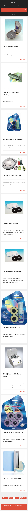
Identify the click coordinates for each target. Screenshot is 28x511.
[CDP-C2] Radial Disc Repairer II (11, 46)
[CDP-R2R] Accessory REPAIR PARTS (12, 139)
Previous (5, 498)
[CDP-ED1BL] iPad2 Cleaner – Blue (12, 478)
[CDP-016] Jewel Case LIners (10, 223)
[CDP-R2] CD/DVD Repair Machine (12, 175)
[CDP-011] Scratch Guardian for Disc (12, 271)
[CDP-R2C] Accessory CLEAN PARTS (12, 328)
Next (24, 498)
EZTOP (14, 2)
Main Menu (14, 9)
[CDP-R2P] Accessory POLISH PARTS (13, 432)
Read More (22, 59)
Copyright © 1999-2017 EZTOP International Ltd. (14, 505)
